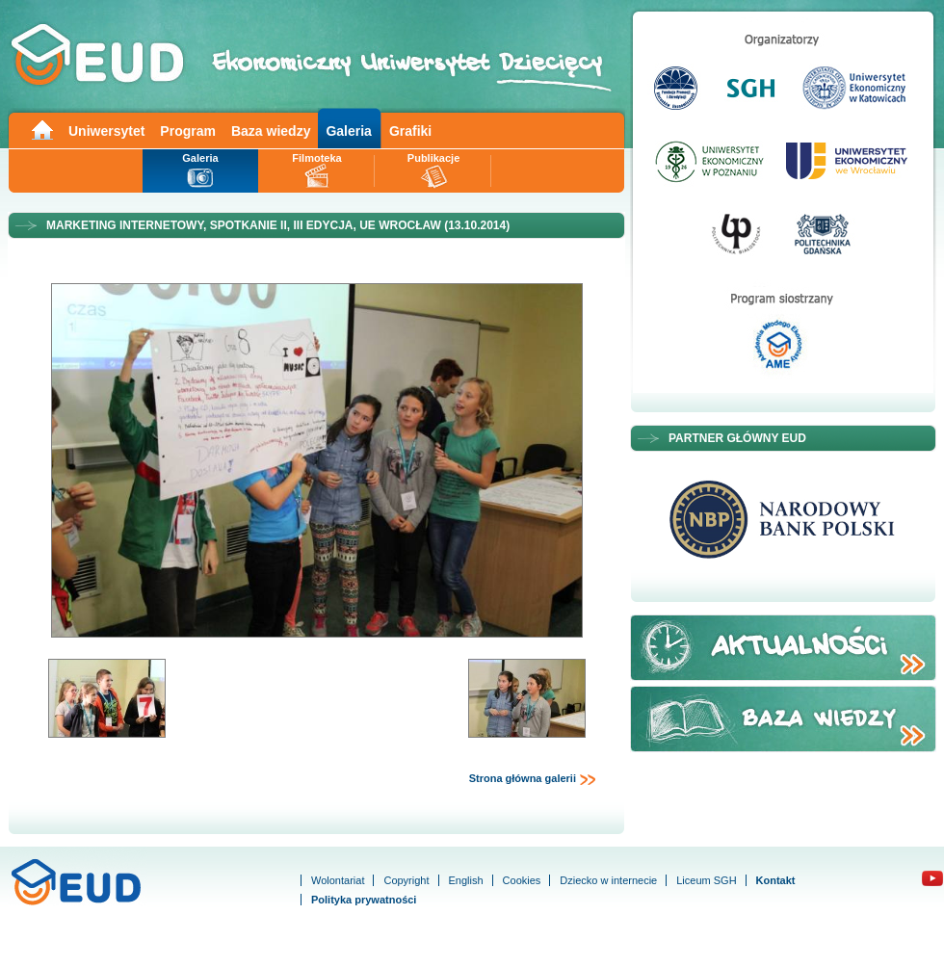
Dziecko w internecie (608, 880)
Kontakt (776, 880)
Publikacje (433, 158)
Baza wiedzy (270, 131)
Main (41, 128)
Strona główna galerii (532, 779)
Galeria (348, 131)
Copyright (406, 880)
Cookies (522, 880)
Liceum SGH (706, 880)
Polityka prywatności (363, 899)
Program (188, 131)
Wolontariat (337, 880)
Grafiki (410, 131)
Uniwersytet (106, 131)
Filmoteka (316, 158)
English (466, 880)
